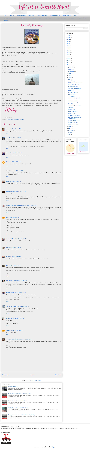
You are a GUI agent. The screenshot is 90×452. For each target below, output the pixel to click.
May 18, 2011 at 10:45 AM (19, 191)
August (70, 73)
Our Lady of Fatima (73, 100)
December (71, 65)
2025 (68, 37)
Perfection (70, 90)
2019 (68, 49)
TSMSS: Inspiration (72, 111)
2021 (68, 45)
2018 (68, 50)
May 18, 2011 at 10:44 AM (15, 181)
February (70, 130)
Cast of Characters (21, 15)
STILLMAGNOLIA (10, 280)
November (71, 67)
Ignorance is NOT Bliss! (74, 115)
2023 (68, 41)
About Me (11, 15)
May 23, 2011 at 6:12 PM (26, 339)
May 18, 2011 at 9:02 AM (15, 137)
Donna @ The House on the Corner (15, 205)
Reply (7, 133)
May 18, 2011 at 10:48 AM (30, 205)
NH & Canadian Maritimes (60, 18)
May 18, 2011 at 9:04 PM (15, 256)
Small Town (31, 15)
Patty (7, 247)
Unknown (8, 330)
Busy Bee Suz (9, 318)
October (70, 69)
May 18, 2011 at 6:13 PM (21, 238)
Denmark (8, 119)
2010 (68, 134)
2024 (68, 39)
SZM (7, 217)
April (69, 126)
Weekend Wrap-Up (13, 386)
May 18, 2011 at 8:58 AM (16, 129)
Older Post (58, 375)
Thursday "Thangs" (73, 86)
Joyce (7, 137)
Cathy (7, 256)
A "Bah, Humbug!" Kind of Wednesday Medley (19, 393)
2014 (68, 58)
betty (7, 265)
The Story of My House (42, 15)
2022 (68, 43)
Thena (7, 161)
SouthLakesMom (10, 292)
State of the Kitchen (55, 15)
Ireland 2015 (48, 18)
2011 (68, 64)
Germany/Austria (23, 18)
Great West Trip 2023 (82, 18)
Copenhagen (33, 18)
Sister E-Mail (71, 103)
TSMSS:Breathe (71, 94)
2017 (68, 52)
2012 (68, 62)
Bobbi (7, 181)
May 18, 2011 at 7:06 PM (15, 247)
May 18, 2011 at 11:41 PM (15, 265)
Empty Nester (9, 191)
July (69, 75)
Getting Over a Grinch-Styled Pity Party (18, 407)
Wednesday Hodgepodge (17, 119)
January (70, 132)
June (69, 77)
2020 (68, 47)
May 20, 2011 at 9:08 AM (19, 318)
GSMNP (75, 15)
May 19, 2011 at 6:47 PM (20, 292)
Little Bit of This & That (74, 120)
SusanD (7, 129)
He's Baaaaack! (71, 96)
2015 (68, 56)
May (69, 79)
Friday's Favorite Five (73, 84)
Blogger (53, 447)
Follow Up (70, 107)
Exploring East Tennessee (10, 18)
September (71, 71)
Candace (8, 153)
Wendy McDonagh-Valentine (13, 339)
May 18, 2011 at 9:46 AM (18, 170)
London (40, 18)
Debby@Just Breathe (11, 306)
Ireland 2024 (6, 20)
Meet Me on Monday (73, 92)
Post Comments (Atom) (35, 380)
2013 (68, 60)
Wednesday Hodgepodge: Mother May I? (74, 118)
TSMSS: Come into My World (75, 82)
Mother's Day (71, 109)
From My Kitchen (67, 15)
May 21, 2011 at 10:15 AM (17, 330)
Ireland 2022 (71, 18)
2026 (68, 35)
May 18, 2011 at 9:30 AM (15, 161)
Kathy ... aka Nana (10, 238)
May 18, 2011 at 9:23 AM (16, 153)
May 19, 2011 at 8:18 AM (21, 280)
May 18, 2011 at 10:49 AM (14, 217)
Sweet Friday (71, 113)
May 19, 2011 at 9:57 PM (23, 306)
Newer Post (5, 375)
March (70, 128)
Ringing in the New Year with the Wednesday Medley (21, 415)
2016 (68, 54)
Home (5, 15)
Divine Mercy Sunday (73, 124)
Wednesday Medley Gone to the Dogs (17, 400)
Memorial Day (71, 81)
